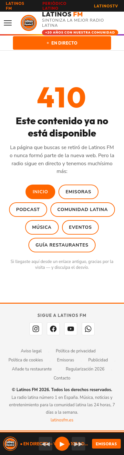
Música (42, 227)
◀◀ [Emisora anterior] (45, 444)
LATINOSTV (106, 6)
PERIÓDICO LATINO (55, 6)
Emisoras (78, 192)
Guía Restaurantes (62, 245)
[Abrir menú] (10, 23)
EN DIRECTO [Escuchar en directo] (62, 43)
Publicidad (98, 360)
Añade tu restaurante (32, 369)
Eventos (80, 227)
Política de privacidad (76, 351)
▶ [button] (62, 444)
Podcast (28, 210)
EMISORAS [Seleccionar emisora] (106, 443)
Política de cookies (25, 360)
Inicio (40, 192)
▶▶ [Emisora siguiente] (78, 444)
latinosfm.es (62, 420)
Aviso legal (31, 351)
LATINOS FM (15, 6)
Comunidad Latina (82, 210)
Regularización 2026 (85, 369)
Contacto (62, 378)
